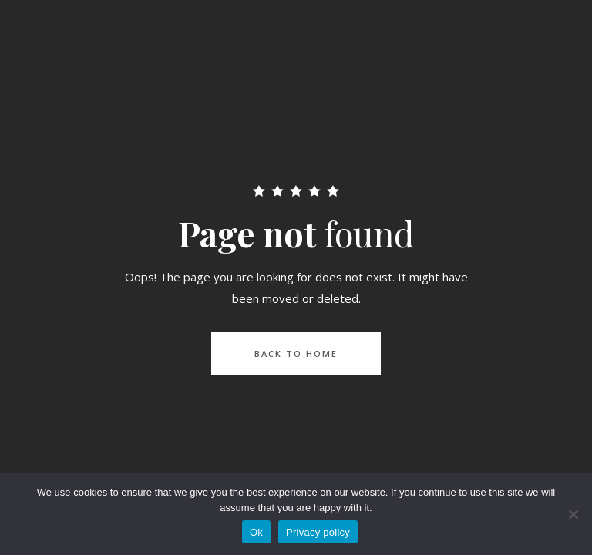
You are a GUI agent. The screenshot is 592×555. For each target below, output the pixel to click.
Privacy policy (318, 532)
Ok (256, 532)
